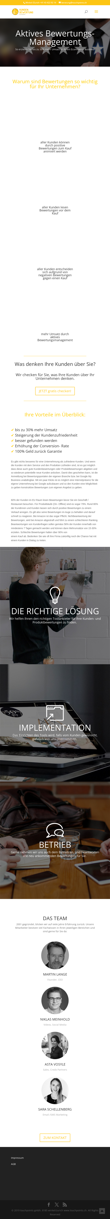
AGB (13, 1164)
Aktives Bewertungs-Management (55, 37)
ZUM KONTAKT (55, 1137)
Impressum (17, 1157)
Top (102, 1211)
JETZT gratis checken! (55, 391)
